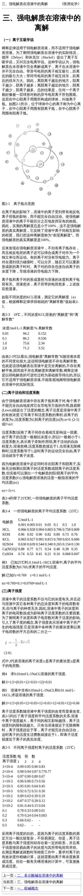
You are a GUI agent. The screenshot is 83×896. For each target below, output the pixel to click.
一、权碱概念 (27, 888)
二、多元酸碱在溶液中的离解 (40, 875)
